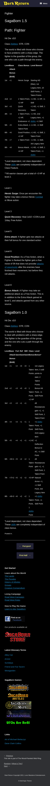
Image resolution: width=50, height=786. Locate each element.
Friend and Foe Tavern (15, 667)
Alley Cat (9, 655)
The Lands (9, 576)
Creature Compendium (15, 588)
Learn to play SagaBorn (15, 609)
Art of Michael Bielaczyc (15, 739)
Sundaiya (9, 663)
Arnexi (7, 659)
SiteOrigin (23, 781)
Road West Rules (12, 600)
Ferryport (25, 546)
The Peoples (10, 579)
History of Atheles (12, 582)
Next (6, 766)
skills (13, 164)
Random (7, 764)
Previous (9, 756)
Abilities (14, 44)
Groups (8, 585)
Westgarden (10, 670)
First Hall (25, 555)
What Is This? (17, 764)
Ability (33, 121)
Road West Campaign (14, 597)
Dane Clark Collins (13, 743)
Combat (39, 197)
